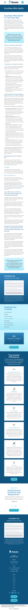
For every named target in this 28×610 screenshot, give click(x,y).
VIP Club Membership (17, 185)
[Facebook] (9, 593)
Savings (14, 578)
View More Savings (14, 347)
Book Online (14, 600)
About (14, 583)
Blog (14, 587)
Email (14, 341)
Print (17, 341)
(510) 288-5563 (14, 556)
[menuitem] (14, 312)
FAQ (14, 585)
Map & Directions (14, 563)
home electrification (17, 23)
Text (10, 341)
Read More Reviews (14, 510)
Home (14, 576)
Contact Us (14, 580)
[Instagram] (15, 593)
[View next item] (15, 506)
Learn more (14, 479)
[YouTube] (12, 593)
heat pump (6, 23)
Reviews (14, 581)
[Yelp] (18, 593)
